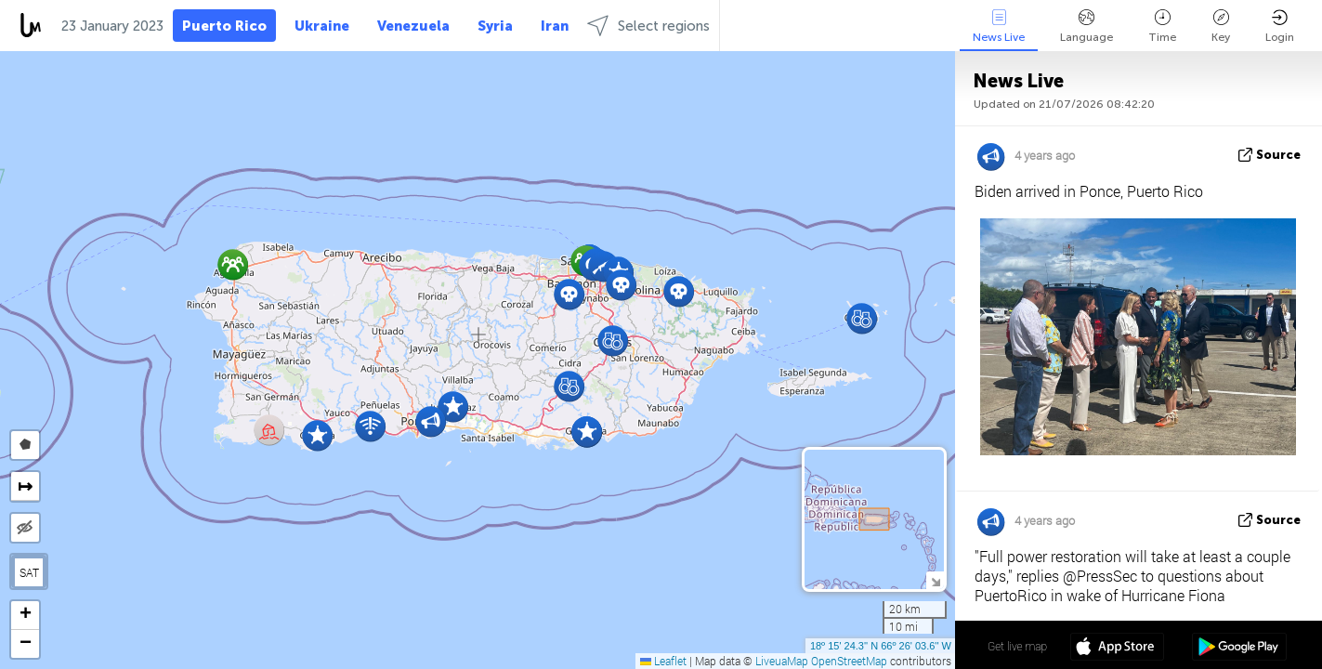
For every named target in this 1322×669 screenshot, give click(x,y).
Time (1162, 26)
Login (1279, 26)
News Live (999, 26)
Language (1086, 26)
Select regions (648, 25)
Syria (495, 26)
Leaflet (663, 660)
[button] (621, 285)
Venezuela (413, 26)
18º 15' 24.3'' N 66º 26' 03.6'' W (880, 645)
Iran (555, 26)
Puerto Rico (224, 26)
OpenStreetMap (849, 660)
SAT (29, 572)
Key (1220, 26)
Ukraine (322, 26)
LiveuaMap (781, 660)
